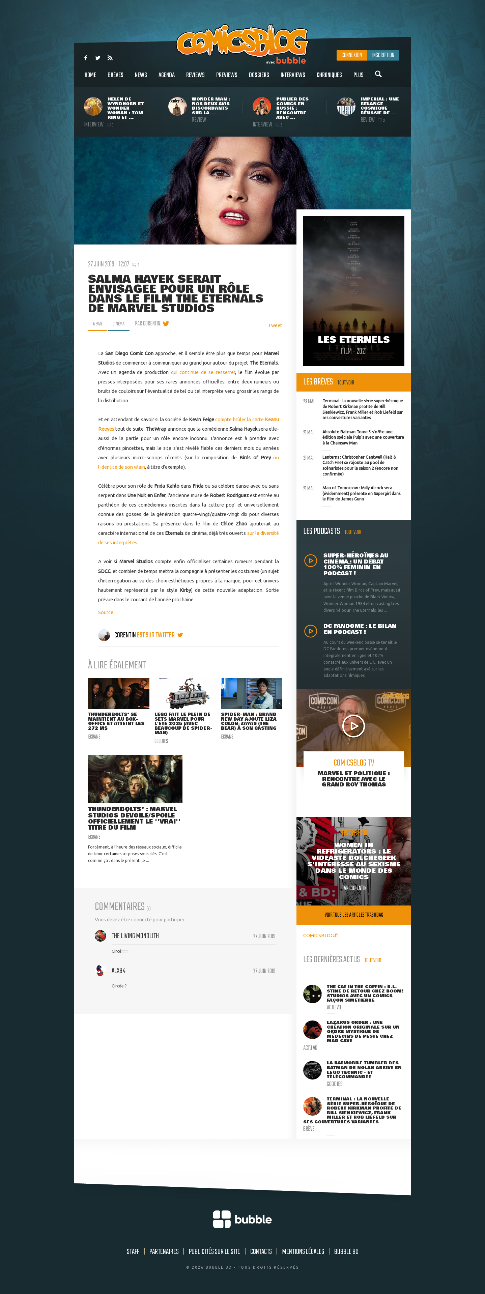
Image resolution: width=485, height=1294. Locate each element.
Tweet (275, 325)
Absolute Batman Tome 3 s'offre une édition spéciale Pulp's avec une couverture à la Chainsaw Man (353, 436)
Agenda (166, 78)
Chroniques (329, 78)
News (141, 78)
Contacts (261, 1252)
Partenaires (164, 1252)
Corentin (117, 635)
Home (90, 78)
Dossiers (259, 78)
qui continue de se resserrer (203, 372)
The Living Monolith (135, 947)
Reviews (195, 78)
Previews (226, 78)
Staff (133, 1252)
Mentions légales (303, 1252)
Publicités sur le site (214, 1252)
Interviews (293, 78)
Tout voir (346, 382)
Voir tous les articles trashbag (354, 915)
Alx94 (118, 982)
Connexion (352, 55)
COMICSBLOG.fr (320, 935)
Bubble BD (346, 1252)
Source (105, 612)
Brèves (115, 78)
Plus (358, 78)
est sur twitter (160, 635)
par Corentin (151, 323)
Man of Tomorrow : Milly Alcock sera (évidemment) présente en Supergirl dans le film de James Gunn (351, 492)
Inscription (383, 55)
